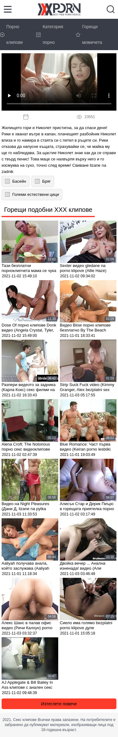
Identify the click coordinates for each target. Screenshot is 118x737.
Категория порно (49, 34)
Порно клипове (11, 34)
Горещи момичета (89, 34)
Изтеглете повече (59, 703)
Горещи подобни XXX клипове (48, 209)
